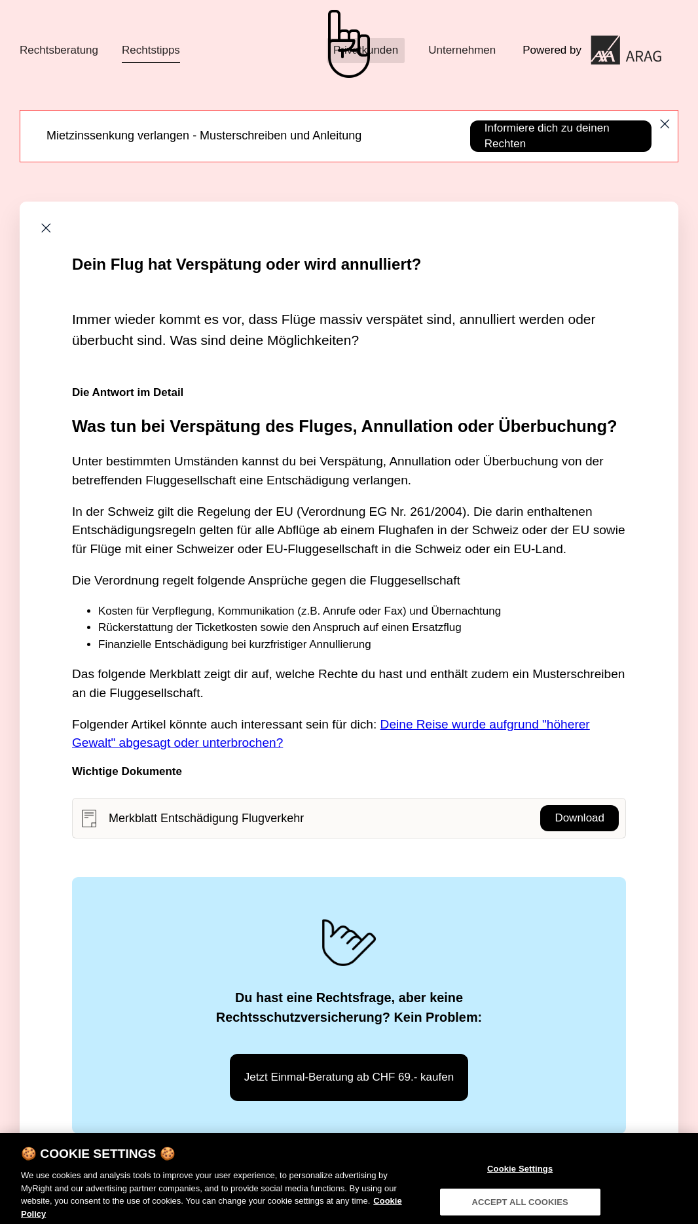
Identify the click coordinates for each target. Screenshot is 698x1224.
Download (579, 818)
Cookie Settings (520, 1174)
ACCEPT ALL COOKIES (519, 1208)
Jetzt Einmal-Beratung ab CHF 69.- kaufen (349, 1077)
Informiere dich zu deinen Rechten (547, 136)
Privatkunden (365, 50)
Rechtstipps (151, 50)
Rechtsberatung (59, 50)
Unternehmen (462, 50)
